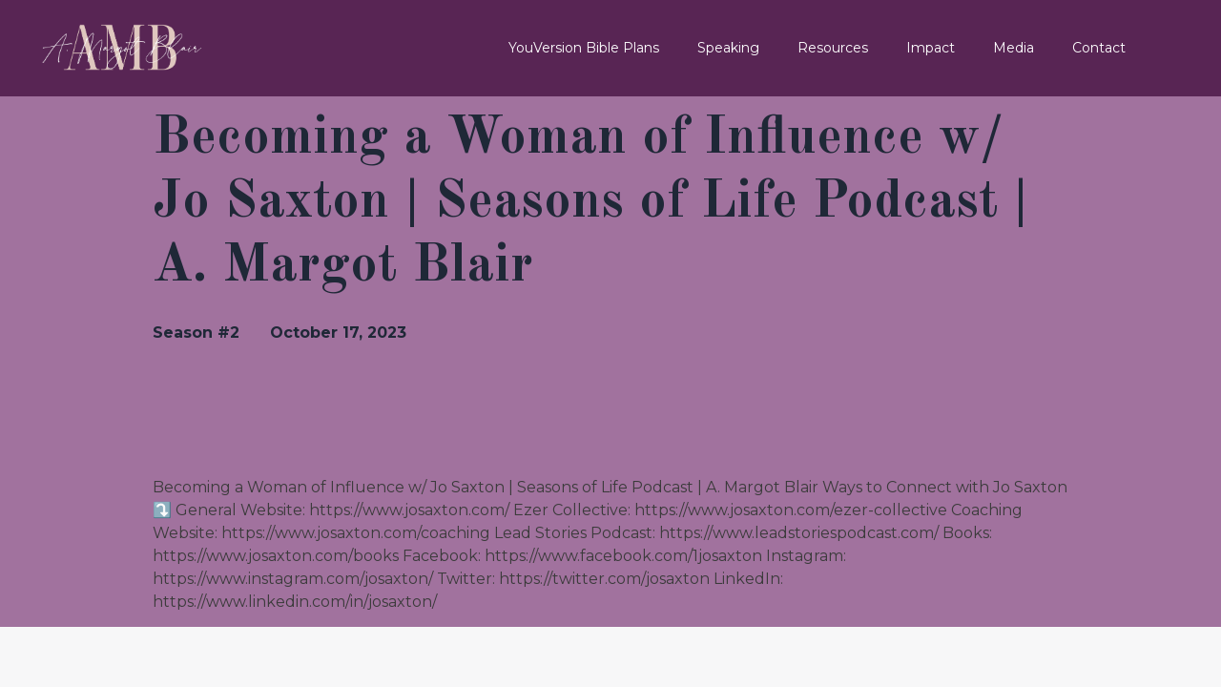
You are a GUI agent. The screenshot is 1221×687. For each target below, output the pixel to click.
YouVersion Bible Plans (583, 47)
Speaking (728, 47)
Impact (930, 47)
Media (1013, 47)
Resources (832, 47)
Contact (1099, 47)
